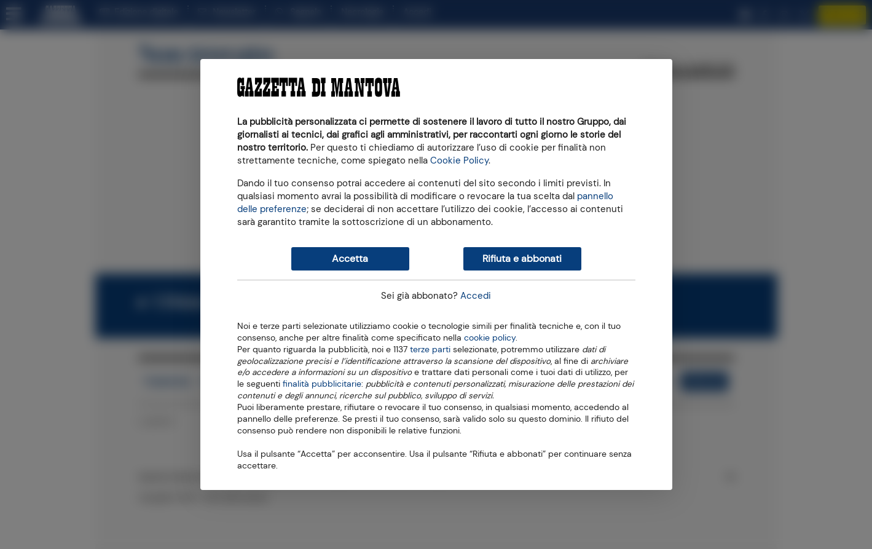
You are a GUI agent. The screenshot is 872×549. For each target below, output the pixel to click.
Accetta (350, 258)
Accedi (475, 296)
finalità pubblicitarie (322, 383)
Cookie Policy (459, 160)
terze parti (430, 348)
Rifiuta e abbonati (522, 258)
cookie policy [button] (490, 338)
